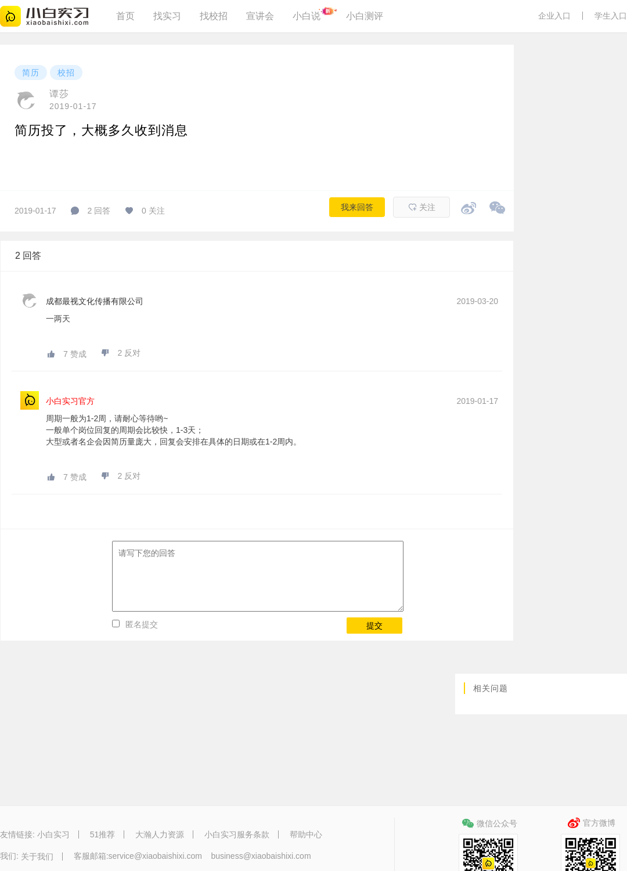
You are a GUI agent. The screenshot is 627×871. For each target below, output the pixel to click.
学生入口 (610, 15)
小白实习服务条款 (236, 834)
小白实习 (53, 834)
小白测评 (364, 16)
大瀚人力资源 (159, 834)
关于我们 (37, 856)
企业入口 (554, 15)
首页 (125, 16)
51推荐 (103, 834)
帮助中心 (306, 834)
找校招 (214, 16)
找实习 (167, 16)
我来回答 (357, 207)
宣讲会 (260, 16)
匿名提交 (141, 624)
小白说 (306, 16)
